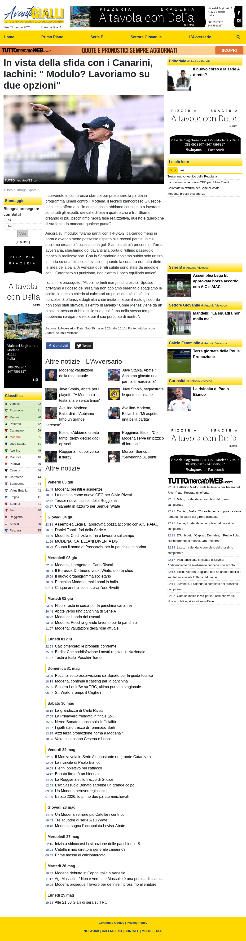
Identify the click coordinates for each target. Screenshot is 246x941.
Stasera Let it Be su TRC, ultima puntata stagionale (98, 687)
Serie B (175, 267)
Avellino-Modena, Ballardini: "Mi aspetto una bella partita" (140, 413)
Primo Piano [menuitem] (52, 37)
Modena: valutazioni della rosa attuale (87, 628)
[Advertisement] (205, 229)
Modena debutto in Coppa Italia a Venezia (90, 873)
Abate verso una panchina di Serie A (85, 611)
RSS (159, 931)
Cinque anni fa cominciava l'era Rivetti (87, 588)
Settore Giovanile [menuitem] (146, 37)
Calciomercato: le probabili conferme (86, 646)
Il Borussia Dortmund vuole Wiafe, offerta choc (94, 571)
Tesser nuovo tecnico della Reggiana (86, 501)
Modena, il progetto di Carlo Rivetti (84, 565)
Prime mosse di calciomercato (80, 855)
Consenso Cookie (111, 922)
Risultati (22, 242)
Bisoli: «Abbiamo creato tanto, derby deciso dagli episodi (79, 438)
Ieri (182, 170)
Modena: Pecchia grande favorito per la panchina (96, 623)
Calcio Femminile (184, 343)
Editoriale (177, 61)
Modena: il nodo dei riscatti (77, 617)
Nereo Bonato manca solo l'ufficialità (85, 722)
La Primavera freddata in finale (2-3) (85, 716)
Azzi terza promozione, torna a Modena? (89, 733)
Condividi (58, 346)
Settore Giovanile (184, 305)
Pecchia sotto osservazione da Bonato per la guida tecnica (104, 675)
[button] (22, 233)
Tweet (84, 346)
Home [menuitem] (9, 37)
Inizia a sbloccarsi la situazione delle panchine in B (97, 844)
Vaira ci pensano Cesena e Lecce (83, 739)
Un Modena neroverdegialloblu (81, 791)
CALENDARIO (112, 931)
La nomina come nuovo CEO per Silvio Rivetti (93, 495)
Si (9, 220)
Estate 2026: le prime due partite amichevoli (92, 796)
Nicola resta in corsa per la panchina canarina (93, 606)
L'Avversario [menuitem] (200, 37)
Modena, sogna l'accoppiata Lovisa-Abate (90, 826)
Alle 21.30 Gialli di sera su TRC (81, 902)
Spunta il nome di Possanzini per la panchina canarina (100, 547)
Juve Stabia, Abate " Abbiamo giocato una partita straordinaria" (140, 376)
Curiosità (177, 381)
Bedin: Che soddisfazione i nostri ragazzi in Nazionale (100, 652)
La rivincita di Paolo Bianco (78, 762)
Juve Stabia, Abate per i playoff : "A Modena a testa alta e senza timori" (80, 394)
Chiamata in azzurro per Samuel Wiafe (87, 506)
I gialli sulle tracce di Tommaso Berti (85, 727)
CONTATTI (131, 931)
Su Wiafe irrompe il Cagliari (78, 693)
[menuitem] (238, 37)
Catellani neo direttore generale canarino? (90, 849)
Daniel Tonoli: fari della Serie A (80, 530)
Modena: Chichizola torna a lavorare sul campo (94, 536)
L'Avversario (66, 328)
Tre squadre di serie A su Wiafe (81, 820)
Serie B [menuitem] (97, 37)
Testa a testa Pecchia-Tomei (78, 658)
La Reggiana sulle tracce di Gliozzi (84, 779)
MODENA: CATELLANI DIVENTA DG (86, 541)
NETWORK (91, 931)
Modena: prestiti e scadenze (78, 489)
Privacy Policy (137, 922)
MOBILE (148, 931)
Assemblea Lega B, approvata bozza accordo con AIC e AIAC (106, 524)
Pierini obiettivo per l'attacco (78, 768)
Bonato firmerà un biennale (78, 774)
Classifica (14, 396)
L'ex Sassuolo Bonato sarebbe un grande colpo (95, 785)
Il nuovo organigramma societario (83, 576)
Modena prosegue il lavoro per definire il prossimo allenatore (106, 884)
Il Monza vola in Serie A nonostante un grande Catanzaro (103, 757)
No (10, 226)
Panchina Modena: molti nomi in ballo (86, 582)
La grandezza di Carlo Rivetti (79, 710)
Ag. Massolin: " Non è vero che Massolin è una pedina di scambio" (110, 879)
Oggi (172, 170)
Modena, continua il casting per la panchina (91, 681)
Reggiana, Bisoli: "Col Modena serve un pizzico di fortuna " (143, 438)
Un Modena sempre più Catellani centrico (89, 814)
